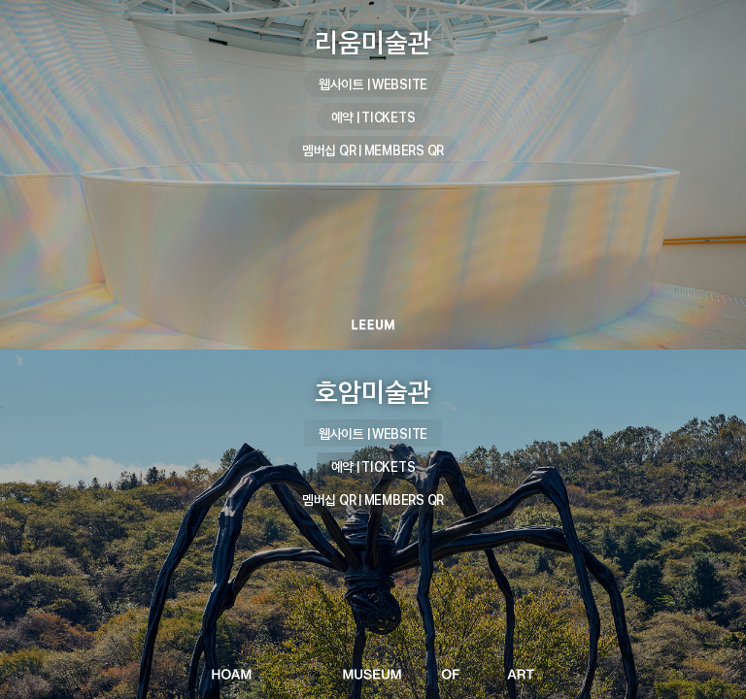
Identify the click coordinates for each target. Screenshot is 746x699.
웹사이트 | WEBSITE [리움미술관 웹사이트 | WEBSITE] (373, 84)
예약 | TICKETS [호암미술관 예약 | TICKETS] (373, 466)
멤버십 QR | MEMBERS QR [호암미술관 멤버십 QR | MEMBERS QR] (373, 499)
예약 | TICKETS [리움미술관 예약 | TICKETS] (373, 117)
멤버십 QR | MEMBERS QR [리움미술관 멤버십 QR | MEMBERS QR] (373, 150)
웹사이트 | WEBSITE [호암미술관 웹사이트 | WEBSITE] (373, 433)
